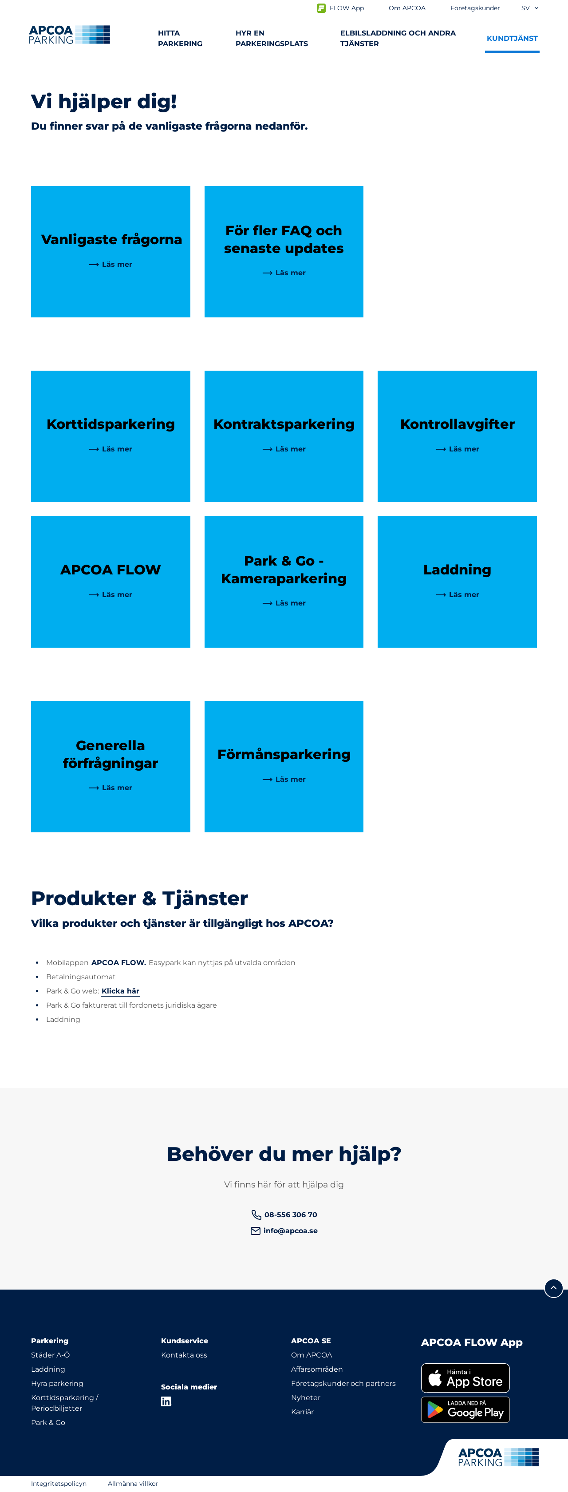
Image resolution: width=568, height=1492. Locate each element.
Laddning (48, 1369)
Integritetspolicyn (59, 1484)
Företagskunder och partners (343, 1383)
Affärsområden (317, 1369)
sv (530, 8)
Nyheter (305, 1397)
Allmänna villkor (133, 1484)
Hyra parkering (57, 1383)
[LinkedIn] (166, 1401)
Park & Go (48, 1422)
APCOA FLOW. (118, 962)
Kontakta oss (184, 1355)
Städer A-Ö (50, 1355)
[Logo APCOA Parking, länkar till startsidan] (69, 34)
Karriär (302, 1412)
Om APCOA (311, 1355)
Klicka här (120, 991)
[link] (110, 264)
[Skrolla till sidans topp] (554, 1288)
